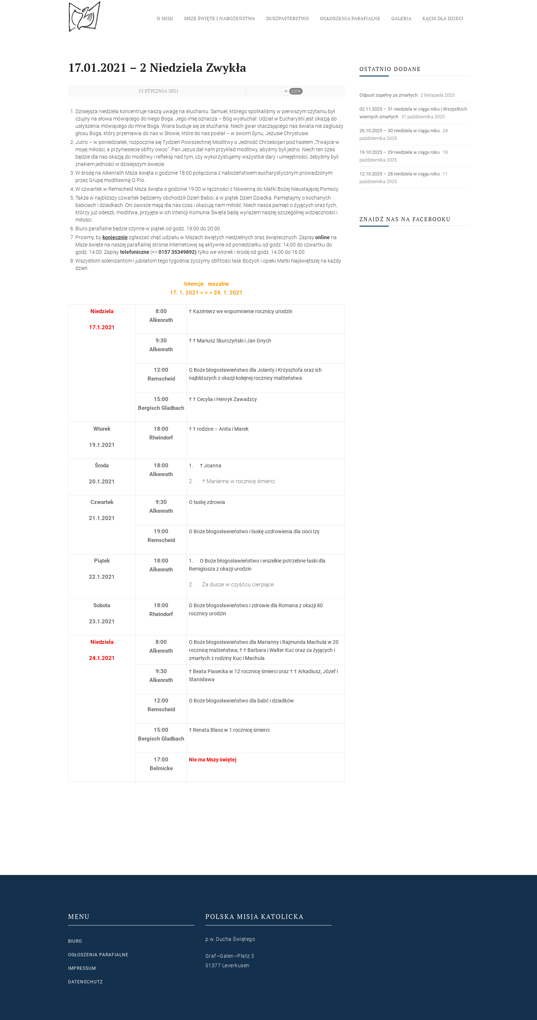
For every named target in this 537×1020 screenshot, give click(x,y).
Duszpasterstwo (287, 18)
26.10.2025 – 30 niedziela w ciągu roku (399, 130)
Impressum (82, 968)
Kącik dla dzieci (442, 18)
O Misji (165, 18)
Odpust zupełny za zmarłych (388, 95)
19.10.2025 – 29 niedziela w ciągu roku (399, 152)
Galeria (401, 18)
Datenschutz (85, 981)
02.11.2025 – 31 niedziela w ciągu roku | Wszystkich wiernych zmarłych (413, 112)
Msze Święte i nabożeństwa (219, 18)
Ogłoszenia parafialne (350, 18)
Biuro (75, 941)
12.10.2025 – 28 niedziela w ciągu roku (399, 174)
